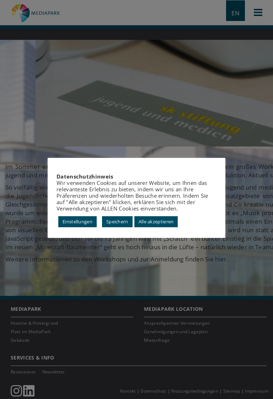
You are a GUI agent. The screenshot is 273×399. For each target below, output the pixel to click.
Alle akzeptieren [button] (156, 221)
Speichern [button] (117, 221)
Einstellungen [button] (77, 221)
